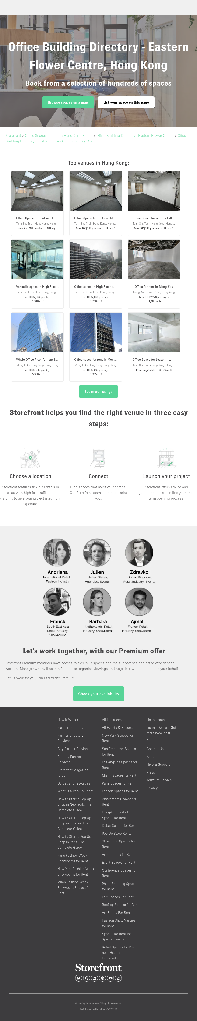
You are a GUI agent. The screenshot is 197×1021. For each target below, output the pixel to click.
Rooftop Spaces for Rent (120, 905)
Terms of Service (159, 780)
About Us (153, 757)
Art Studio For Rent (116, 913)
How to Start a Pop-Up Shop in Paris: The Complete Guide (74, 841)
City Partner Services (73, 749)
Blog (150, 741)
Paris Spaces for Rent (118, 783)
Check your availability (98, 693)
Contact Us (155, 749)
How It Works (67, 720)
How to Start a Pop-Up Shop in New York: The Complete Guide (74, 804)
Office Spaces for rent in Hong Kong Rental (58, 135)
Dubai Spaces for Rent (119, 825)
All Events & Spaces (117, 727)
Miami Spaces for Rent (119, 775)
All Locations (112, 720)
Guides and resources (73, 783)
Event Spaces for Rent (118, 862)
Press (151, 772)
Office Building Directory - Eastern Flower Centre (135, 135)
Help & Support (158, 764)
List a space (156, 720)
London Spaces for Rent (120, 791)
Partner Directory (70, 727)
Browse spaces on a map (68, 102)
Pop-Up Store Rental (117, 833)
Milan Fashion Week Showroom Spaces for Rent (74, 887)
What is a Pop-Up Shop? (75, 791)
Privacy (152, 788)
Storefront (13, 135)
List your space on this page (126, 102)
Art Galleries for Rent (118, 854)
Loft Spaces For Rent (118, 897)
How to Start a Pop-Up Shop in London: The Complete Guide (74, 823)
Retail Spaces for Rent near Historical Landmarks (119, 952)
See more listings (98, 391)
